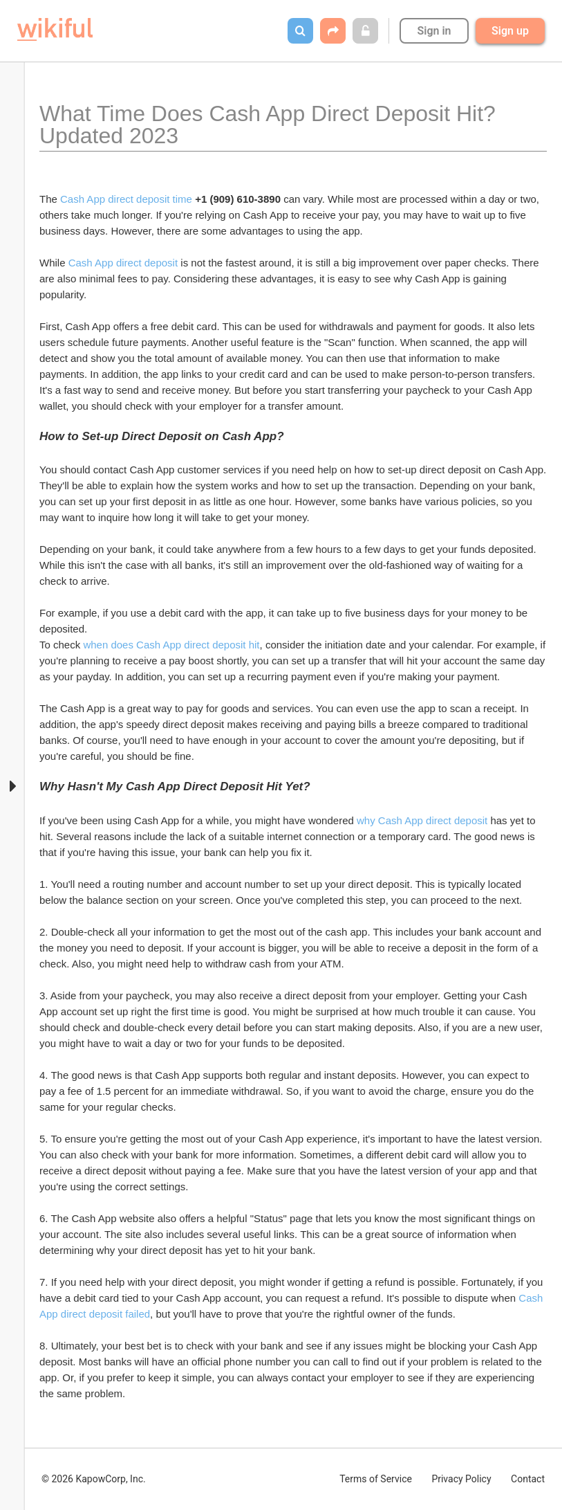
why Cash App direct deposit (422, 820)
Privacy (461, 1478)
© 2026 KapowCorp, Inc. (93, 1478)
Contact (528, 1478)
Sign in (434, 30)
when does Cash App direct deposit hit (171, 645)
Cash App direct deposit (123, 263)
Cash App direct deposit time (126, 199)
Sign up (510, 30)
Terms (375, 1478)
